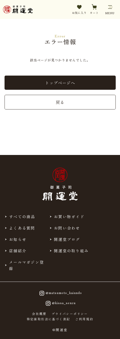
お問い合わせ (67, 228)
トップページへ (60, 83)
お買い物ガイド (69, 216)
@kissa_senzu (60, 303)
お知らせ (17, 239)
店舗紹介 (17, 250)
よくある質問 (22, 228)
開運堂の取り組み (71, 250)
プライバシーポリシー (70, 313)
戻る (60, 102)
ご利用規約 (84, 319)
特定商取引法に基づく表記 (48, 319)
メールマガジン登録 (26, 265)
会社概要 (39, 313)
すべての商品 (22, 216)
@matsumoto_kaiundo (60, 293)
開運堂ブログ (67, 239)
